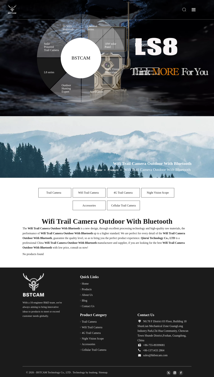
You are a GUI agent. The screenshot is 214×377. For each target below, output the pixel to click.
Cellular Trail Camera (123, 205)
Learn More (147, 70)
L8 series (49, 72)
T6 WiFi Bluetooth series (68, 29)
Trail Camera (54, 192)
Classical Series (92, 28)
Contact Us (88, 306)
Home (85, 283)
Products (87, 289)
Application (97, 91)
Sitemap (103, 372)
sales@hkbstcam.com (155, 355)
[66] (34, 285)
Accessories (89, 205)
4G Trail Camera (123, 192)
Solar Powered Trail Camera (51, 47)
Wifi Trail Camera (89, 192)
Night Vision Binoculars (112, 71)
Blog (84, 300)
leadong (93, 372)
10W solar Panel (110, 45)
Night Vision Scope (158, 192)
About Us (87, 294)
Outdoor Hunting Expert (66, 88)
